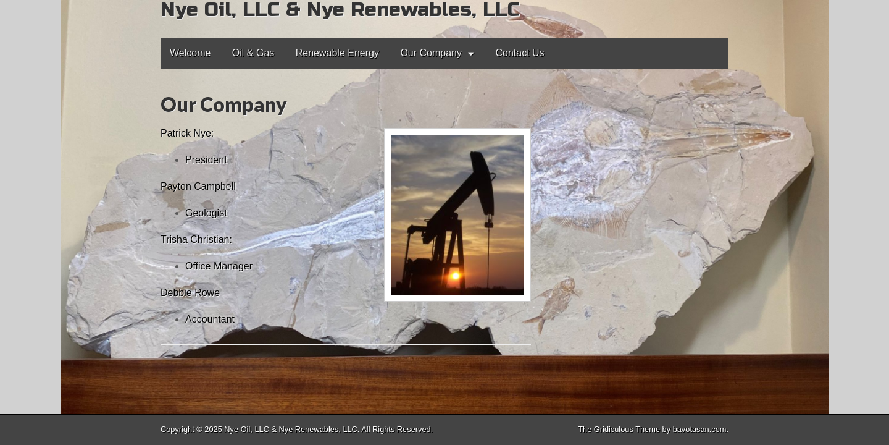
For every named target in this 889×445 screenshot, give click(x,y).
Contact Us (519, 53)
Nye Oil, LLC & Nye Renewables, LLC (290, 429)
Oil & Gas (253, 53)
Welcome (190, 53)
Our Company (431, 53)
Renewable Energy (337, 53)
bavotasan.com (700, 429)
